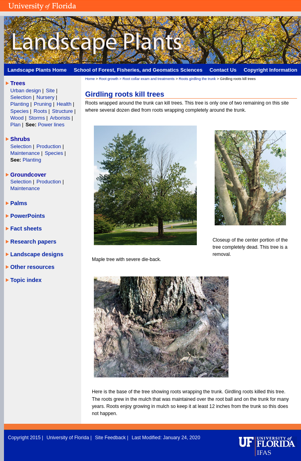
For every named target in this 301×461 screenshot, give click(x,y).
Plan (15, 125)
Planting (20, 104)
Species (20, 111)
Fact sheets (26, 228)
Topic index (26, 280)
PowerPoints (27, 216)
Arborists (60, 118)
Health (64, 104)
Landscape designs (36, 254)
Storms (37, 118)
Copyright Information (270, 70)
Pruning (43, 104)
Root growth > (111, 79)
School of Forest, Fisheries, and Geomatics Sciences (138, 70)
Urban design (26, 90)
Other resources (32, 267)
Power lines (51, 125)
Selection (21, 97)
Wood (17, 118)
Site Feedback (111, 437)
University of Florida (68, 437)
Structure (63, 111)
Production (49, 146)
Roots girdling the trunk (197, 79)
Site (51, 90)
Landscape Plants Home (37, 70)
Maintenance (25, 153)
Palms (18, 203)
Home (90, 79)
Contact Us (223, 70)
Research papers (33, 241)
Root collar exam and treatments (148, 79)
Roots (41, 111)
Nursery (45, 97)
